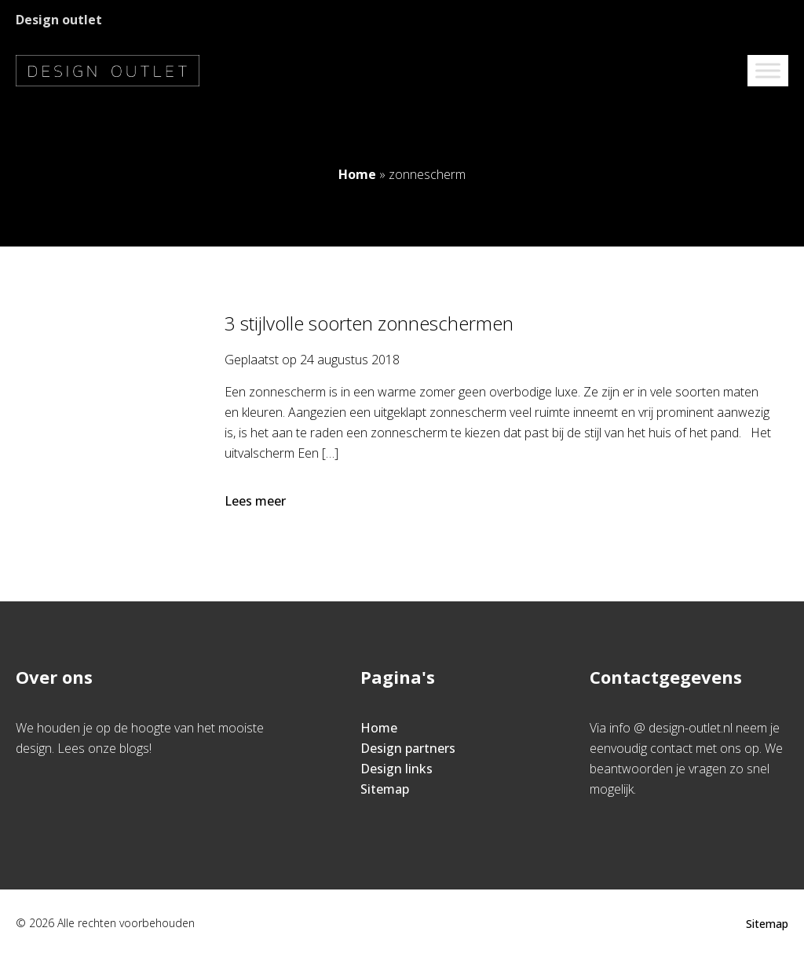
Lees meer (257, 501)
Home (357, 174)
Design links (396, 768)
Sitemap (384, 789)
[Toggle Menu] (767, 70)
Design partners (407, 748)
